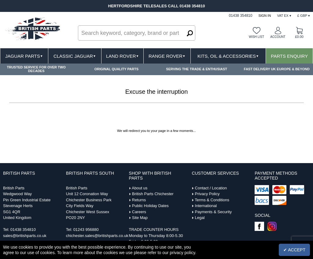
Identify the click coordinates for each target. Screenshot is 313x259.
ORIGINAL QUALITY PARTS (116, 69)
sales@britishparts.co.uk (24, 235)
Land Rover (122, 56)
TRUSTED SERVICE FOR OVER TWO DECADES (36, 69)
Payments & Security (213, 212)
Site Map (140, 217)
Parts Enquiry (289, 56)
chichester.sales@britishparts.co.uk (97, 235)
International (206, 205)
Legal (200, 217)
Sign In (264, 15)
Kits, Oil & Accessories (228, 56)
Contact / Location (211, 188)
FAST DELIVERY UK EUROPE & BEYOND (277, 69)
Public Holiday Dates (150, 205)
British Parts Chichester (153, 194)
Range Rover (167, 56)
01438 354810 (23, 229)
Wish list (256, 36)
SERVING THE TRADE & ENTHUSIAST (196, 69)
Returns (139, 200)
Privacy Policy (207, 194)
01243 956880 (86, 229)
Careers (139, 212)
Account (277, 36)
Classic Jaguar (74, 56)
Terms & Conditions (212, 200)
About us (139, 188)
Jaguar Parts (24, 56)
